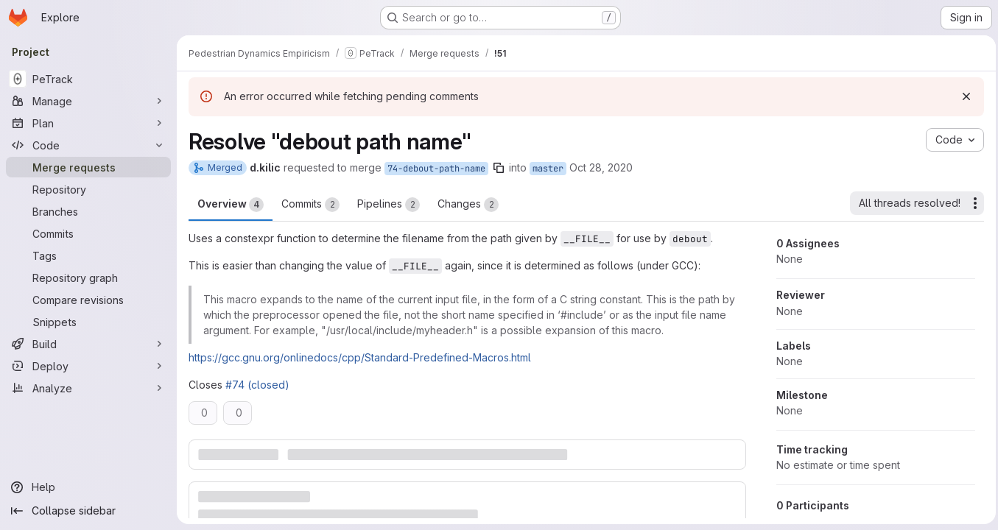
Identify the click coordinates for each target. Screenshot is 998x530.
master (548, 168)
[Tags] (88, 255)
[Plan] (88, 123)
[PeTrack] (88, 78)
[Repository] (88, 189)
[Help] (88, 487)
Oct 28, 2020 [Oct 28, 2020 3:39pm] (601, 167)
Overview (230, 204)
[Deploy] (88, 366)
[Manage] (88, 101)
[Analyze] (88, 388)
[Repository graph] (88, 277)
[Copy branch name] (498, 168)
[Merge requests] (88, 167)
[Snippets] (88, 321)
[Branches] (88, 211)
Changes (468, 204)
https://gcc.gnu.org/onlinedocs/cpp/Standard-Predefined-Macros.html (360, 357)
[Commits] (88, 233)
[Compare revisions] (88, 299)
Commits (310, 204)
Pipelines (388, 204)
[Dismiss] (962, 96)
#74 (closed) (257, 384)
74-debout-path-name (436, 168)
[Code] (88, 145)
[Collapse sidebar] (88, 511)
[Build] (88, 343)
